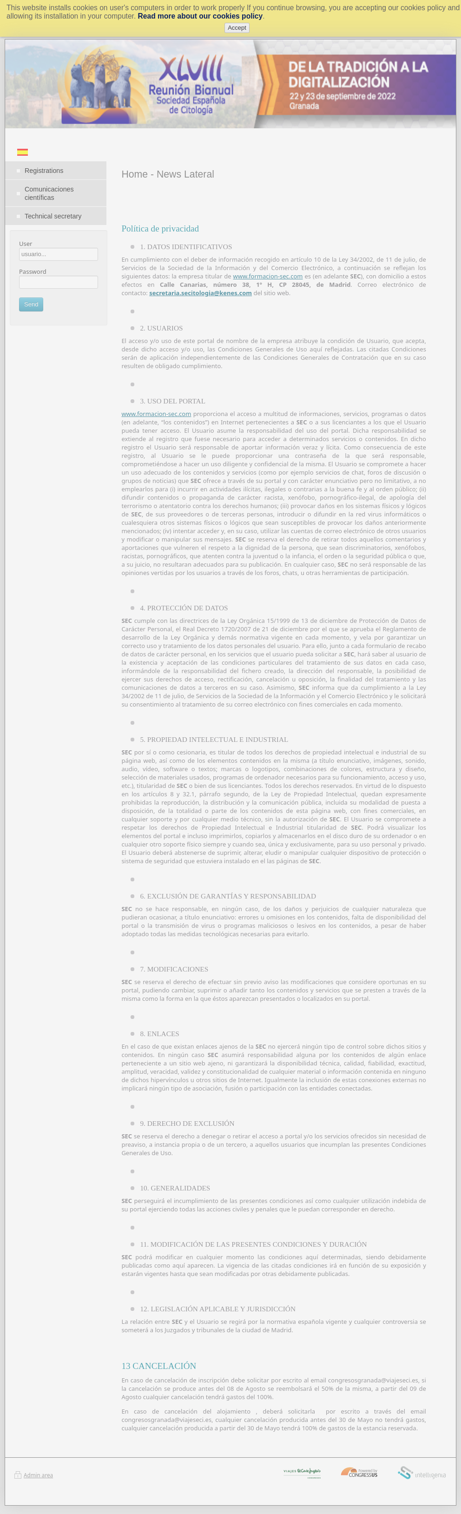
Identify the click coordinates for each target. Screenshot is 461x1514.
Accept (237, 27)
